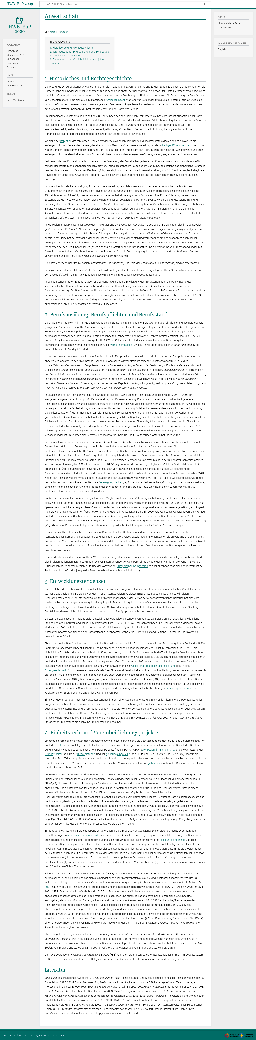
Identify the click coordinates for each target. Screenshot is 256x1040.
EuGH (58, 745)
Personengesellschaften (179, 688)
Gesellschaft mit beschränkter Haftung (153, 665)
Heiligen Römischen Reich (177, 145)
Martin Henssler (59, 31)
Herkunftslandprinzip (173, 839)
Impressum (59, 1035)
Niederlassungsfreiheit (118, 754)
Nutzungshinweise (39, 1035)
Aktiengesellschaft (55, 670)
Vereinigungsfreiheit (110, 482)
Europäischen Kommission (132, 566)
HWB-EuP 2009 (19, 4)
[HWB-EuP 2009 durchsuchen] (125, 4)
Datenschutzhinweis (14, 1035)
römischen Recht (115, 99)
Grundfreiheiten (54, 754)
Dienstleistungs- (86, 754)
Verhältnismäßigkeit (121, 344)
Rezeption (66, 141)
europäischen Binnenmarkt (83, 835)
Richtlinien (154, 763)
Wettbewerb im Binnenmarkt (158, 749)
